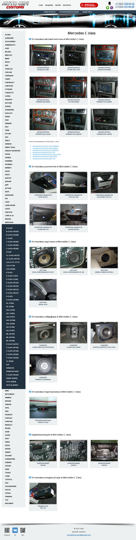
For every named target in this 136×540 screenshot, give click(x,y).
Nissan (8, 401)
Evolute (8, 113)
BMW (7, 58)
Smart (8, 452)
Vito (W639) (11, 382)
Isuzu (7, 171)
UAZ (6, 483)
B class (9, 228)
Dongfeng (9, 110)
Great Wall (10, 147)
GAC (6, 137)
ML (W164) (10, 337)
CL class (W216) (12, 259)
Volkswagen (10, 486)
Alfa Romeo (10, 41)
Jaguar (8, 181)
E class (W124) (12, 283)
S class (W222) (12, 358)
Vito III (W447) (12, 385)
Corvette (9, 93)
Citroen (8, 89)
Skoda (8, 449)
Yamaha (8, 496)
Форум (58, 5)
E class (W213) (12, 293)
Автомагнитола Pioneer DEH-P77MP (45, 156)
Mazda (8, 219)
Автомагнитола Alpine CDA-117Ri (44, 152)
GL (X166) (10, 306)
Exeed (7, 116)
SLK (7, 364)
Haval (7, 154)
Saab (7, 432)
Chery (7, 79)
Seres (7, 442)
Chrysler (9, 86)
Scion (7, 435)
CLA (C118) (10, 265)
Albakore (9, 38)
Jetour (8, 188)
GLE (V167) (10, 317)
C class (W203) (12, 242)
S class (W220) (12, 354)
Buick (7, 62)
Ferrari (8, 123)
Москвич (9, 503)
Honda (8, 157)
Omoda (8, 404)
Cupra (7, 96)
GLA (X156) (10, 310)
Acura (8, 35)
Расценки (49, 5)
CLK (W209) (10, 269)
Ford (7, 130)
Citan (8, 252)
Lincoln (8, 212)
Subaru (8, 462)
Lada (7, 202)
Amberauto (10, 45)
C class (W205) (12, 248)
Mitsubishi (9, 394)
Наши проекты (50, 12)
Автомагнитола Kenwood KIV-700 (44, 158)
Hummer (8, 161)
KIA (6, 198)
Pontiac (8, 418)
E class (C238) (12, 279)
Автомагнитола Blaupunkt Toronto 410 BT (47, 154)
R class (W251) (12, 344)
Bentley (8, 55)
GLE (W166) (10, 320)
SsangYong (10, 459)
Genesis (8, 144)
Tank (7, 476)
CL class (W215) (12, 255)
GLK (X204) (10, 323)
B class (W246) (12, 235)
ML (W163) (10, 334)
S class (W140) (12, 351)
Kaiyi (7, 192)
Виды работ (87, 12)
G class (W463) (12, 300)
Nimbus (8, 397)
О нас (41, 5)
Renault (9, 425)
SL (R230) (9, 361)
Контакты (67, 5)
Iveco (7, 174)
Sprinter (10, 368)
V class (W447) (12, 375)
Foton (8, 134)
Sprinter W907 (12, 371)
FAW (7, 120)
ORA (6, 411)
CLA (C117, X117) (12, 262)
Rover (7, 428)
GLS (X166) (10, 327)
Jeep (6, 185)
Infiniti (8, 168)
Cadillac (9, 69)
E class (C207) (12, 276)
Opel (7, 408)
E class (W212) (12, 289)
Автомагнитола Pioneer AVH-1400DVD (46, 146)
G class (9, 296)
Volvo (8, 490)
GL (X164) (10, 303)
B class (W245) (12, 231)
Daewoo (8, 99)
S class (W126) (12, 347)
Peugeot (9, 415)
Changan (9, 76)
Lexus (7, 209)
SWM (7, 469)
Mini (7, 391)
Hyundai (8, 164)
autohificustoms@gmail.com (79, 535)
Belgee (8, 52)
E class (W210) (12, 286)
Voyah (8, 493)
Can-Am (8, 72)
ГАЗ (6, 500)
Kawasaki (9, 195)
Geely (7, 140)
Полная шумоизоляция (69, 12)
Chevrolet (9, 82)
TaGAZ (8, 473)
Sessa (7, 445)
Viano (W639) (11, 378)
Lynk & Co (9, 215)
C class (9, 238)
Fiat (7, 127)
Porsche (8, 421)
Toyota (8, 479)
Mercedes (9, 222)
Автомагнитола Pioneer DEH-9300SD (45, 148)
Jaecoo (8, 178)
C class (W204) (12, 245)
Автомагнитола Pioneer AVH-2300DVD (46, 150)
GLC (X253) (10, 313)
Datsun (8, 103)
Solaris (8, 455)
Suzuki (8, 466)
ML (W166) (10, 341)
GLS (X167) (10, 330)
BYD (6, 65)
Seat (7, 438)
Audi (7, 48)
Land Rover (10, 205)
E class (9, 272)
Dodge (8, 106)
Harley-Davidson (12, 151)
